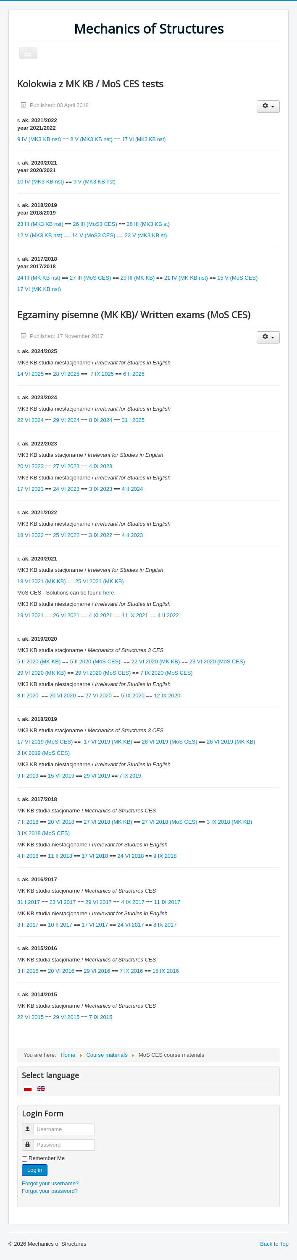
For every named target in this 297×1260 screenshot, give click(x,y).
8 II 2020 (28, 695)
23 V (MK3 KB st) (146, 235)
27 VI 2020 (98, 695)
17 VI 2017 (94, 925)
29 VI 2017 (98, 902)
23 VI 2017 (63, 902)
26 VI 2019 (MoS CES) (169, 742)
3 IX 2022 (101, 535)
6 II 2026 (134, 374)
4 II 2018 (28, 856)
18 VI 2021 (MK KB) (41, 581)
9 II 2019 (28, 776)
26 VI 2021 (67, 615)
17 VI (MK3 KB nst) (144, 139)
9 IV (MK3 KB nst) (39, 139)
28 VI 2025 (66, 374)
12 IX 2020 (167, 695)
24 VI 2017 (131, 925)
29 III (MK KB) (138, 278)
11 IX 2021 (135, 615)
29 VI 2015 (66, 1017)
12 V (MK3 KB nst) (40, 235)
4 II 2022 (168, 615)
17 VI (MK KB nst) (39, 289)
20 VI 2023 (30, 466)
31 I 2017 (28, 902)
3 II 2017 (28, 925)
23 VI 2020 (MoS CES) (217, 661)
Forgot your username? (50, 1183)
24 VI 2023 (66, 489)
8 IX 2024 (101, 420)
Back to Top (274, 1244)
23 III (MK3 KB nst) (40, 224)
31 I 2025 (133, 420)
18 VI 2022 (30, 535)
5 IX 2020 (133, 695)
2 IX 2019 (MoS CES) (43, 753)
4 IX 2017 (133, 902)
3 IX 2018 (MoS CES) (43, 833)
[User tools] (268, 106)
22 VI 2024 (30, 420)
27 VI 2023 (66, 466)
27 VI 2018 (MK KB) (108, 822)
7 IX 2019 (130, 776)
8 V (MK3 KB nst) (91, 139)
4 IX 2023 (101, 466)
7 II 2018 (28, 822)
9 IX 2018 (165, 856)
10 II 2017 (60, 925)
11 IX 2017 (167, 902)
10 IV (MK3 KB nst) (40, 181)
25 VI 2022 (67, 535)
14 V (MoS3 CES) (93, 235)
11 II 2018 (60, 856)
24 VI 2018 (131, 856)
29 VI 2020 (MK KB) (41, 673)
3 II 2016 (28, 971)
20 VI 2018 (61, 822)
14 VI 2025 (30, 374)
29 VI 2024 (66, 420)
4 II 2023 (132, 535)
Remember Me (47, 1158)
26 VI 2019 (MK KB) (231, 742)
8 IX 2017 (165, 925)
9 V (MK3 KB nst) (95, 181)
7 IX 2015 (101, 1017)
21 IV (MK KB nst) (186, 278)
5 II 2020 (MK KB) (38, 661)
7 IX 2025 (102, 374)
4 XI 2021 (101, 615)
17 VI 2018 (94, 856)
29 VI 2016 (97, 971)
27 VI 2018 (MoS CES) (169, 822)
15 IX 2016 (165, 971)
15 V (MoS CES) (237, 278)
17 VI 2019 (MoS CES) (45, 742)
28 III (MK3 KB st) (148, 224)
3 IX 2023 (101, 489)
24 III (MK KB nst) (38, 278)
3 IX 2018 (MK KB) (229, 822)
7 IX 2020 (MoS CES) (166, 673)
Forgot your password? (50, 1191)
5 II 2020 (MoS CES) (96, 661)
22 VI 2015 (30, 1017)
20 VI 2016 (61, 971)
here (108, 592)
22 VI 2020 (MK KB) (155, 661)
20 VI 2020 (63, 695)
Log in (34, 1170)
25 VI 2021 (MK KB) (99, 581)
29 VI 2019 (97, 776)
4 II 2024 (132, 489)
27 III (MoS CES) (90, 278)
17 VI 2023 (30, 489)
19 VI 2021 (30, 615)
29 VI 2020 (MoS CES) (103, 673)
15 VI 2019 (61, 776)
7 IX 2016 (131, 971)
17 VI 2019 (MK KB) (108, 742)
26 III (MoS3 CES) (95, 224)
